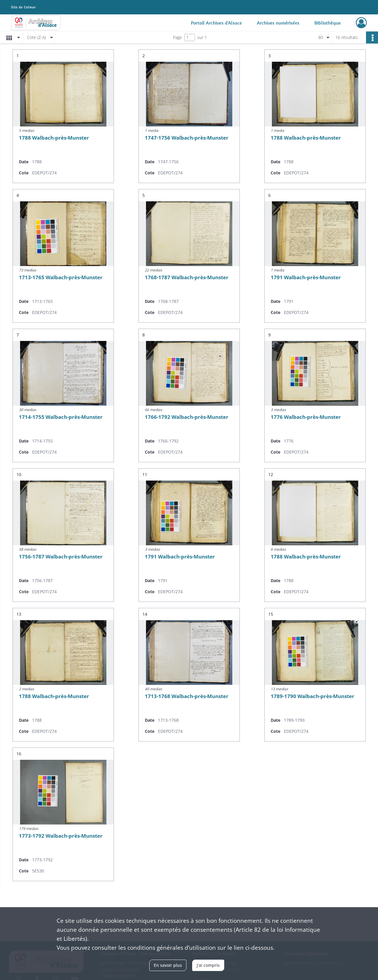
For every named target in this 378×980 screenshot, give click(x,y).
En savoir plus (168, 965)
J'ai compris (208, 965)
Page (177, 37)
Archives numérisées (278, 23)
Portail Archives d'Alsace (216, 23)
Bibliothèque (327, 23)
